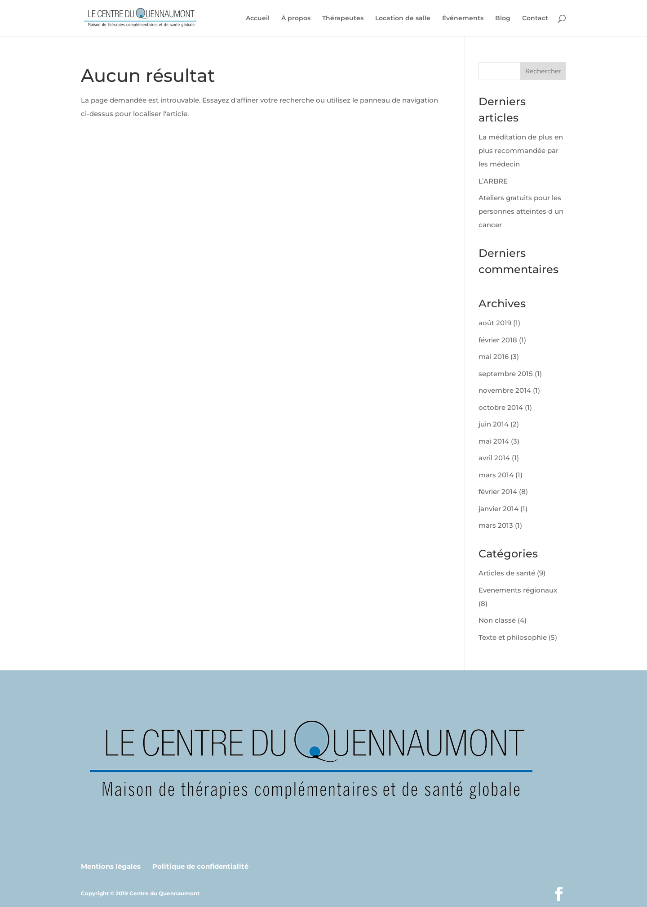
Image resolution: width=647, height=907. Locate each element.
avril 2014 (494, 458)
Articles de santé (507, 573)
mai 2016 (494, 356)
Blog (502, 18)
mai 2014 (494, 441)
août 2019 (495, 323)
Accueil (258, 18)
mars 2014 (496, 475)
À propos (295, 18)
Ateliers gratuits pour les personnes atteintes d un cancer (521, 211)
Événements (462, 18)
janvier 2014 (498, 508)
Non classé (497, 620)
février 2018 (498, 340)
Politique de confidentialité (200, 866)
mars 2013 (496, 525)
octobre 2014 (501, 407)
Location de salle (402, 18)
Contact (535, 18)
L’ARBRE (493, 181)
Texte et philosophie (513, 637)
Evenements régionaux (518, 590)
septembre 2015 (506, 373)
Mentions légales (111, 866)
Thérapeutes (342, 18)
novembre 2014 (505, 390)
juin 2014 (494, 424)
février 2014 (498, 491)
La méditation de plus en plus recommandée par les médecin (521, 150)
